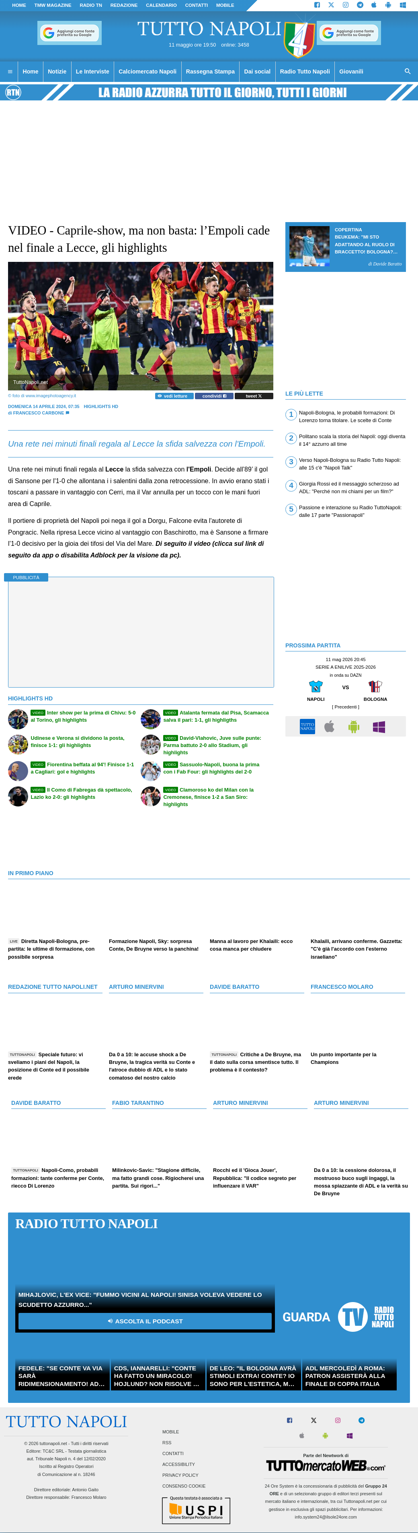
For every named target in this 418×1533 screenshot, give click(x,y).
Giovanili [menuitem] (351, 71)
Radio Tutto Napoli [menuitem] (305, 71)
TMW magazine (53, 5)
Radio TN (91, 5)
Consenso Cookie (184, 1486)
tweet (254, 396)
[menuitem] (10, 72)
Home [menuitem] (31, 71)
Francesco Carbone (38, 412)
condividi (214, 396)
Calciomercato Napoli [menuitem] (147, 71)
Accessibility (178, 1464)
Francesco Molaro (89, 1497)
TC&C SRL (53, 1451)
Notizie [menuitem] (57, 71)
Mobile (170, 1431)
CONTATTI (196, 5)
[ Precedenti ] (345, 706)
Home (19, 5)
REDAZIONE (124, 5)
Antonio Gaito (85, 1489)
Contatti (173, 1453)
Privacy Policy (180, 1475)
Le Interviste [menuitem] (92, 71)
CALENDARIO (161, 5)
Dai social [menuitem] (257, 71)
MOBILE (225, 5)
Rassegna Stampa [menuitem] (210, 71)
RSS (166, 1442)
